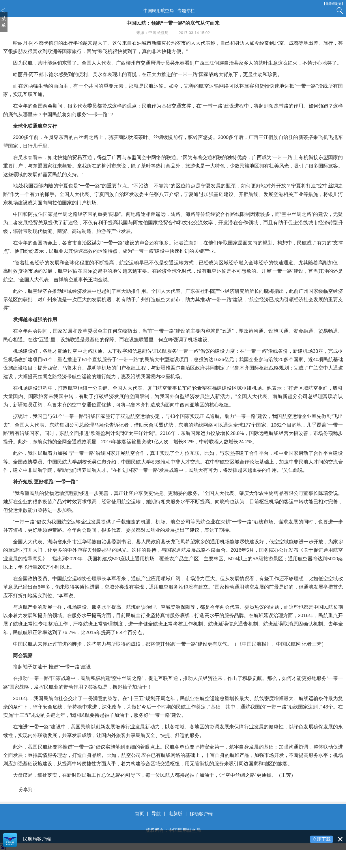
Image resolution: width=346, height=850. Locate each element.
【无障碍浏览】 (333, 4)
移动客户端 (201, 813)
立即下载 (321, 839)
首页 (139, 813)
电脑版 (175, 813)
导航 (156, 813)
